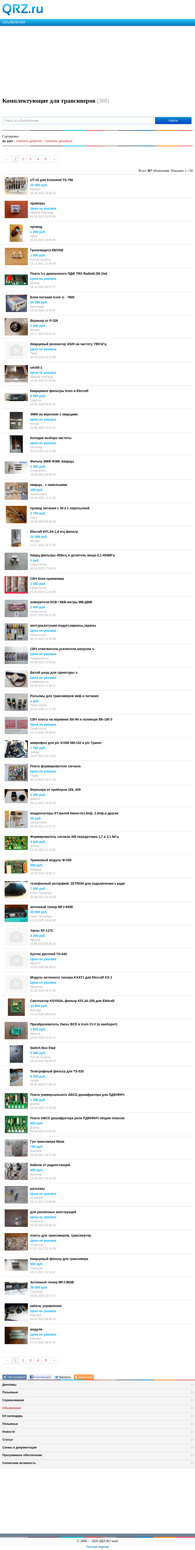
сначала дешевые (58, 141)
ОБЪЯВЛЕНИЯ (13, 22)
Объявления (11, 1408)
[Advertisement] (97, 60)
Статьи (7, 1439)
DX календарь (12, 1416)
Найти (173, 120)
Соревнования (13, 1400)
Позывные (10, 1392)
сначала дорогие (29, 141)
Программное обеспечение (22, 1455)
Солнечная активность (19, 1463)
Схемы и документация (19, 1447)
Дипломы (9, 1384)
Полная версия (97, 1547)
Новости (8, 1431)
